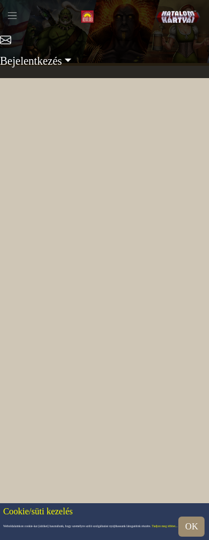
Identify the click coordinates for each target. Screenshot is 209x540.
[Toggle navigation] (12, 15)
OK (191, 526)
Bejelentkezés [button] (31, 61)
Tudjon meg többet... (165, 526)
